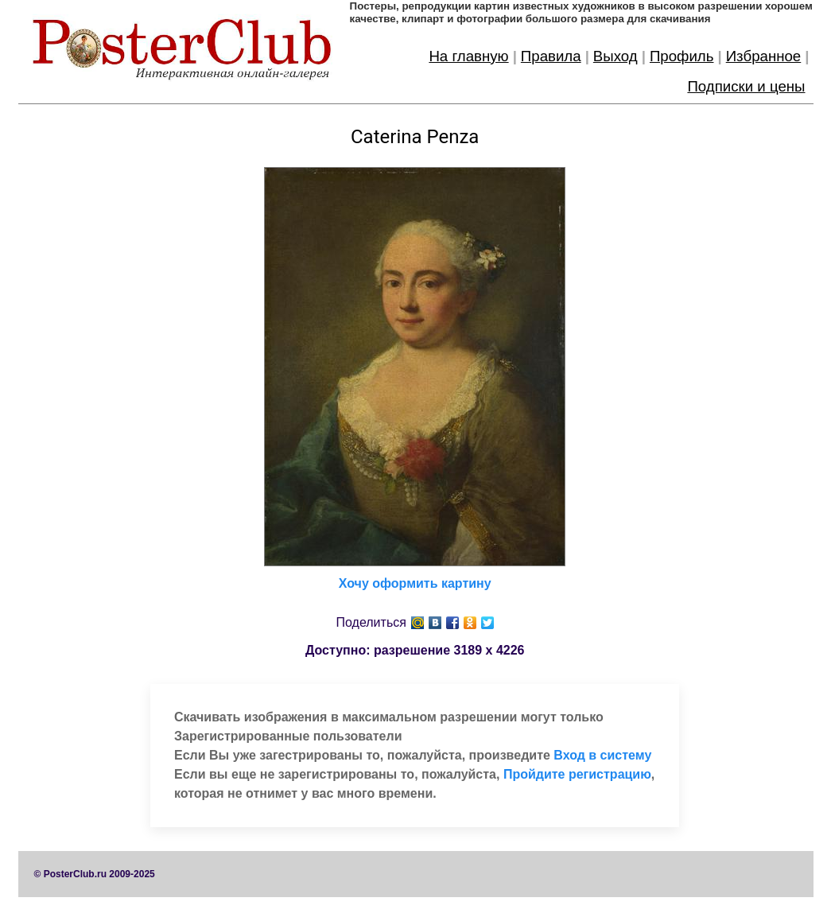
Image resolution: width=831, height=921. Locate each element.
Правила (551, 56)
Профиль (682, 56)
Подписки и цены (746, 86)
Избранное (764, 56)
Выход (615, 56)
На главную (468, 56)
